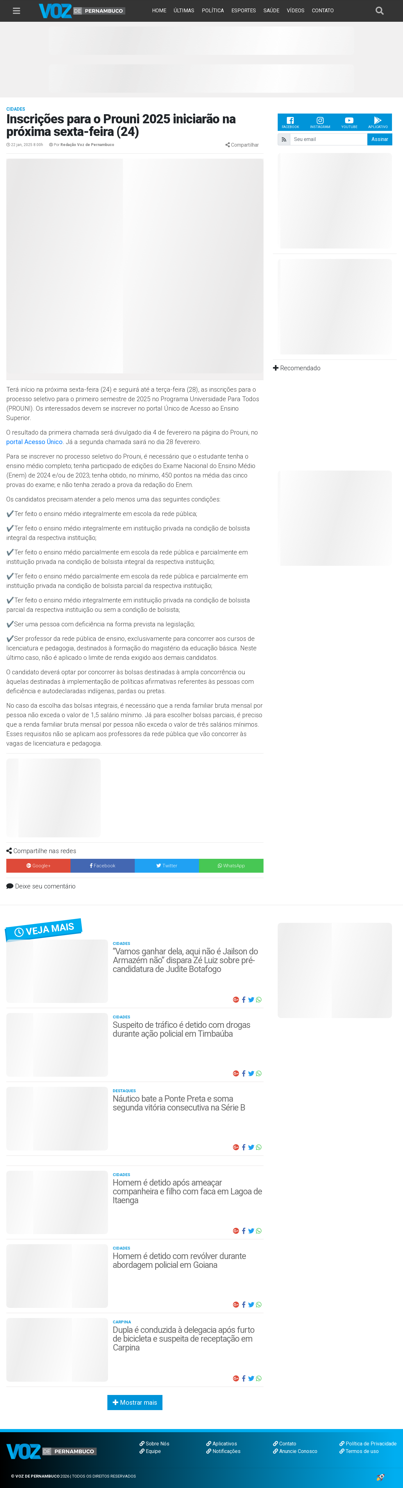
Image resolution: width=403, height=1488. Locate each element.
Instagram (320, 122)
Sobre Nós (154, 1444)
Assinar (380, 139)
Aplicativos (221, 1444)
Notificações (223, 1451)
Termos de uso (359, 1451)
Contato (284, 1444)
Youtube (349, 122)
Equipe (150, 1451)
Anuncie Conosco (295, 1451)
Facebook (290, 122)
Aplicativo (378, 122)
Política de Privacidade (368, 1444)
